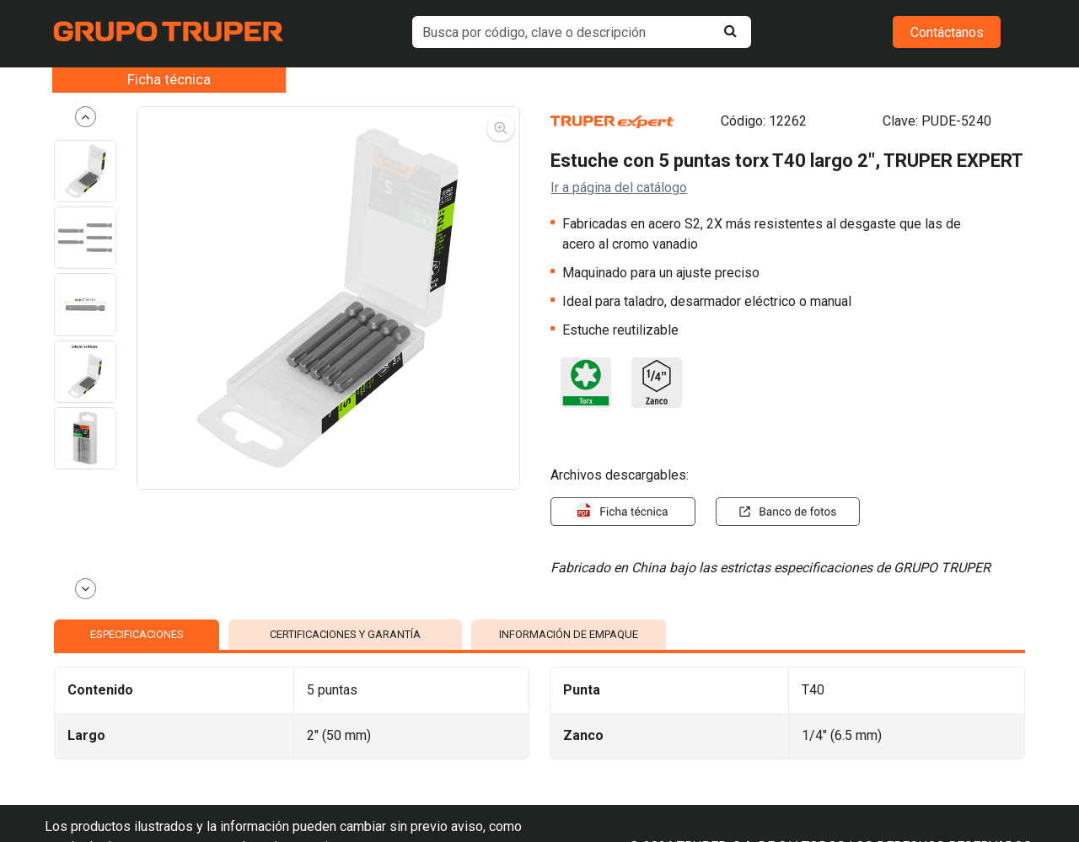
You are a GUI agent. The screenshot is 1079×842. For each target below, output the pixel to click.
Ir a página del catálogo (618, 188)
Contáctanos (947, 32)
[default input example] (582, 32)
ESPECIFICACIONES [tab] (137, 634)
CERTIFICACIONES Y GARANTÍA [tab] (345, 634)
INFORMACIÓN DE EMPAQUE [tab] (568, 634)
